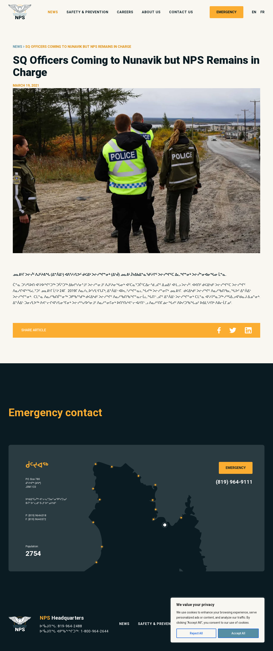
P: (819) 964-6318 (36, 515)
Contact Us (181, 12)
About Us (151, 12)
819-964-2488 (70, 626)
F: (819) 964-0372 (36, 519)
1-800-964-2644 (95, 631)
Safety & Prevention (87, 12)
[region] (217, 620)
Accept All (238, 633)
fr (262, 12)
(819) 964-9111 (234, 482)
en (254, 12)
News (53, 12)
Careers (125, 12)
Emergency (226, 12)
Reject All (196, 633)
